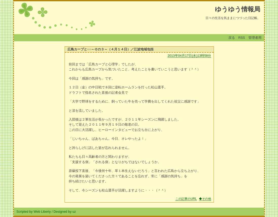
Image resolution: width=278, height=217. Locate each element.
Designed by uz (64, 211)
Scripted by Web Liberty (33, 211)
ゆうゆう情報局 (237, 9)
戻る (231, 38)
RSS (241, 38)
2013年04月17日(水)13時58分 (189, 55)
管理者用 (255, 38)
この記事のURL (186, 199)
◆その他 (205, 199)
